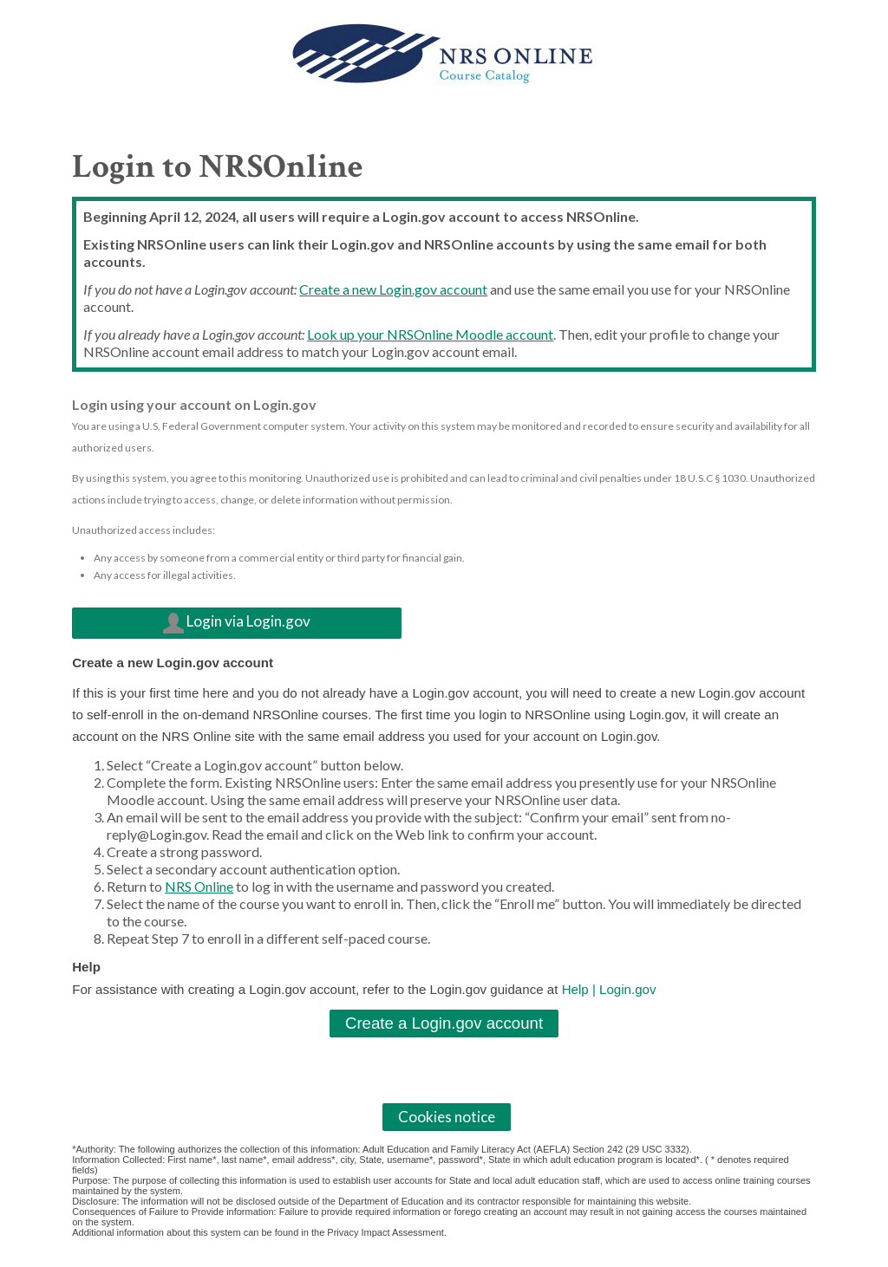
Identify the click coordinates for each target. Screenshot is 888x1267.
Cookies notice (446, 1117)
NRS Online (199, 886)
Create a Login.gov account (444, 1023)
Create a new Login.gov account (393, 289)
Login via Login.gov (236, 623)
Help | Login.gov (609, 989)
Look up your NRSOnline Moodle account (430, 334)
